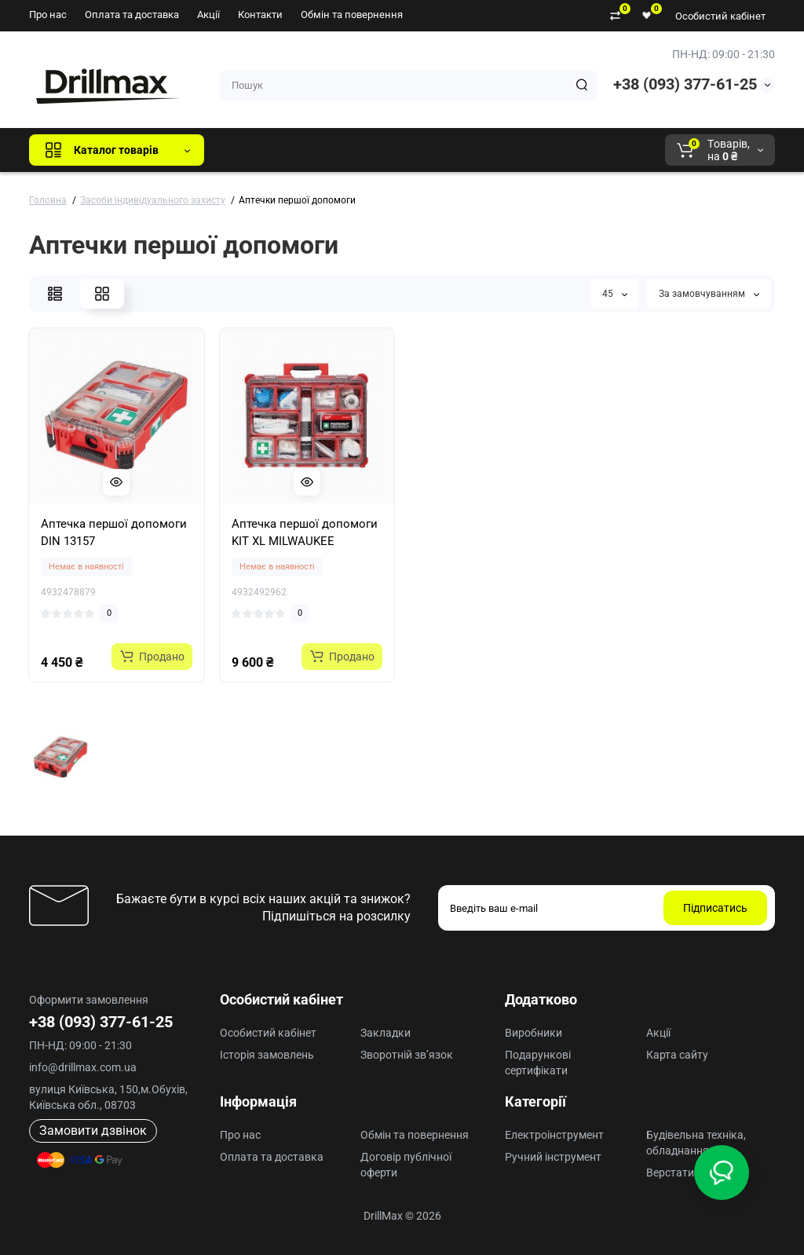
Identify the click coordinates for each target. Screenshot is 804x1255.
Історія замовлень (267, 1054)
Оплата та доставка (132, 14)
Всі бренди (259, 150)
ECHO (434, 150)
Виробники (533, 1032)
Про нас (48, 14)
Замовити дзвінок (93, 1130)
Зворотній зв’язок (406, 1054)
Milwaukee (543, 150)
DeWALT (376, 150)
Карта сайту (677, 1054)
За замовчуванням (709, 293)
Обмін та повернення (352, 14)
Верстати (670, 1172)
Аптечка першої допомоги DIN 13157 (114, 532)
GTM (321, 150)
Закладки (385, 1032)
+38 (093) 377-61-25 (685, 84)
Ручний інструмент (553, 1157)
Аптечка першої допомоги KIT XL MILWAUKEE (305, 532)
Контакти (260, 14)
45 (614, 293)
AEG (483, 150)
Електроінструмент (554, 1135)
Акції (208, 14)
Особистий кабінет (720, 16)
